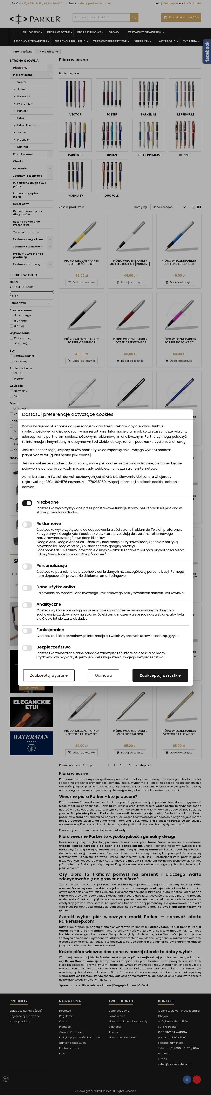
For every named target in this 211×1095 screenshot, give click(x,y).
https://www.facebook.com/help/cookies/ (71, 554)
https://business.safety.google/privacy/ (103, 546)
